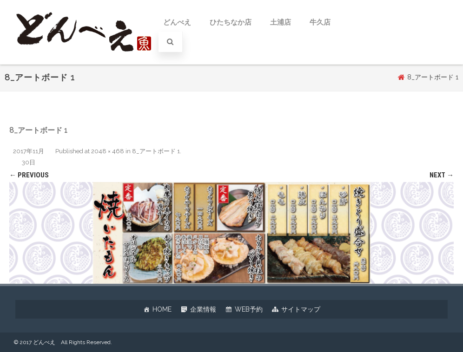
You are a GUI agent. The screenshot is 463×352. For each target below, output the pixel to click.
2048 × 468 (107, 151)
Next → (442, 175)
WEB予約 (249, 309)
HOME (162, 309)
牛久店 (320, 22)
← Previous (29, 175)
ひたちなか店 (230, 22)
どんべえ (177, 22)
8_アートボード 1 (156, 151)
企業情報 (203, 309)
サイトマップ (300, 309)
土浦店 (280, 22)
